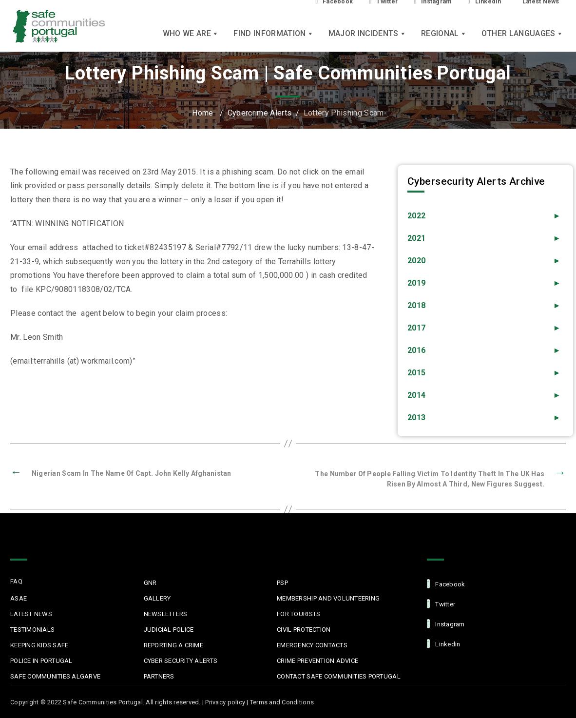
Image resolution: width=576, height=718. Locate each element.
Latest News (31, 614)
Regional (444, 34)
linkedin (443, 643)
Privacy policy (225, 702)
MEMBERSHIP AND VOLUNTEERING (328, 598)
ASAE (18, 598)
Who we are (191, 34)
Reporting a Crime (173, 645)
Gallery (157, 598)
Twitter (441, 603)
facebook (446, 583)
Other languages (522, 34)
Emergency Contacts (312, 645)
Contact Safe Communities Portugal (339, 676)
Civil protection (303, 629)
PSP (282, 582)
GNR (150, 582)
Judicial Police (169, 629)
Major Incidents (367, 34)
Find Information (273, 34)
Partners (159, 676)
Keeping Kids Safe (39, 645)
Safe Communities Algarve (55, 676)
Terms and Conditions (282, 702)
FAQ (16, 581)
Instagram (446, 623)
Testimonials (32, 629)
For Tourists (298, 614)
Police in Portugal (41, 660)
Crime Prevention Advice (317, 660)
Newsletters (166, 614)
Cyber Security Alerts (180, 660)
